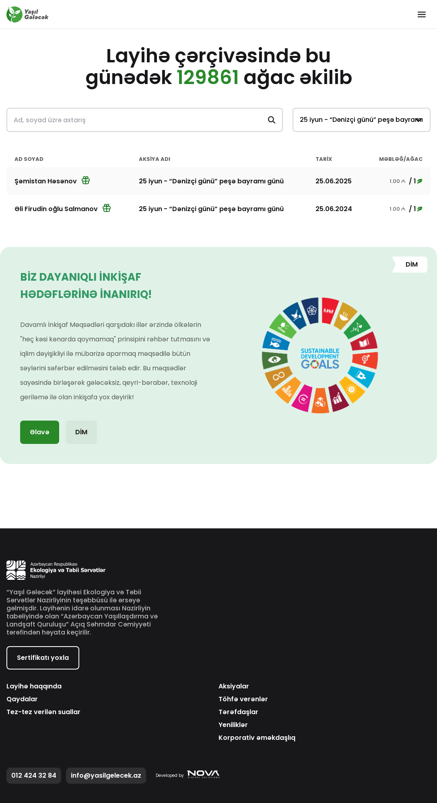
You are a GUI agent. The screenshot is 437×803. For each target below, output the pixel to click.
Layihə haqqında (34, 686)
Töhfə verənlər (243, 699)
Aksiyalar (234, 686)
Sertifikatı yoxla (43, 657)
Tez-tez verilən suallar (43, 712)
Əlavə (39, 432)
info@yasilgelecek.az (106, 775)
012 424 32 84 (33, 775)
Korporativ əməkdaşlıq (257, 738)
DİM (81, 432)
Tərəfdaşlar (238, 712)
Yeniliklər (233, 725)
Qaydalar (22, 699)
